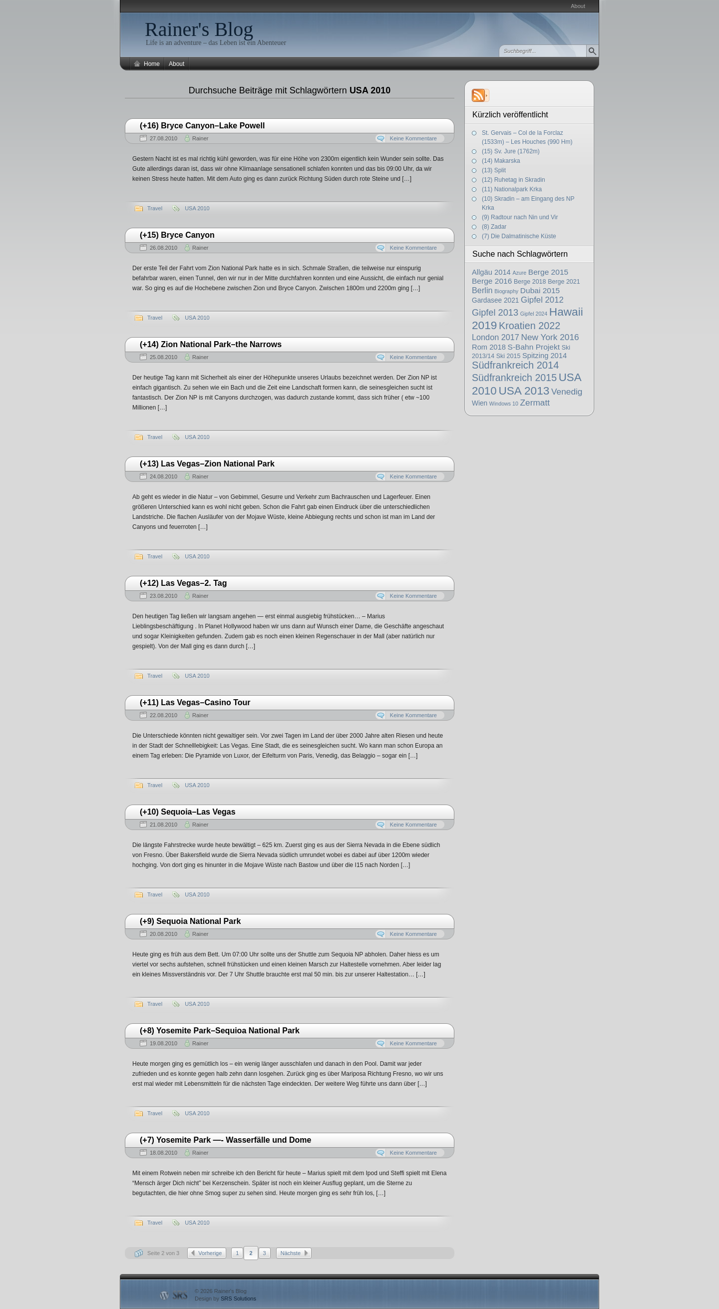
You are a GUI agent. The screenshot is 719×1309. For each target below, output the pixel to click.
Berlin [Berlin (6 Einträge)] (482, 290)
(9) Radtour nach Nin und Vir (520, 217)
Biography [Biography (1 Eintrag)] (506, 291)
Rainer (200, 138)
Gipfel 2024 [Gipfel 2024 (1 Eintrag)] (534, 314)
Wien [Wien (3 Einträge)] (479, 403)
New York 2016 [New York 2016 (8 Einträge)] (550, 337)
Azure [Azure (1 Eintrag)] (519, 273)
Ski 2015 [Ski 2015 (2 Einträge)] (508, 356)
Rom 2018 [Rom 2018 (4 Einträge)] (489, 347)
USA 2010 (197, 208)
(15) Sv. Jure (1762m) (511, 151)
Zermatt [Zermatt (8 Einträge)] (535, 403)
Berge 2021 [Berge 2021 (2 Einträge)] (564, 281)
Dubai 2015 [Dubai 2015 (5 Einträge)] (540, 290)
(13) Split (494, 170)
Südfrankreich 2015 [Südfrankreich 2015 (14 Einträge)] (514, 377)
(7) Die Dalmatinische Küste (519, 236)
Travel (154, 208)
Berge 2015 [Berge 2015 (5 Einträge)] (548, 272)
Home (152, 63)
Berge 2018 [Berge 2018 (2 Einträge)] (530, 281)
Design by (225, 1299)
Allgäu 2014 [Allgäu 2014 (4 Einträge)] (491, 272)
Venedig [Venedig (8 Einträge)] (566, 392)
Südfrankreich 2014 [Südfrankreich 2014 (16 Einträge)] (515, 365)
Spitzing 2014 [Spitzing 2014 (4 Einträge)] (544, 356)
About (578, 6)
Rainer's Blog (199, 29)
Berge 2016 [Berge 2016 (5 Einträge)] (492, 281)
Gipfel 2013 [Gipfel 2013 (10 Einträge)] (495, 313)
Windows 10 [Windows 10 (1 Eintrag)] (503, 404)
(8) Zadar (494, 226)
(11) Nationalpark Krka (512, 189)
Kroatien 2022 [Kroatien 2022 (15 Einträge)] (529, 325)
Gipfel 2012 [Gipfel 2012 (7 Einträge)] (542, 300)
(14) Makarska (501, 160)
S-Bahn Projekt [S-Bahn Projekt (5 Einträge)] (534, 347)
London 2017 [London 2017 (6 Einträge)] (495, 337)
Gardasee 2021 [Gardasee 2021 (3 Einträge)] (495, 300)
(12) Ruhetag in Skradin (513, 179)
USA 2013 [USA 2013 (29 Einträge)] (523, 390)
